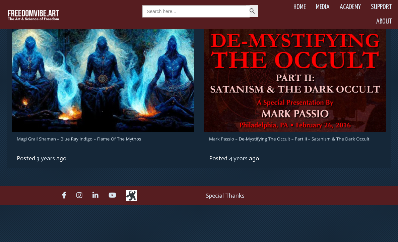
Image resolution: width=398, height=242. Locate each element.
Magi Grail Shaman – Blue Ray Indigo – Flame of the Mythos (79, 139)
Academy (350, 7)
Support (381, 7)
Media (323, 7)
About (384, 21)
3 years (46, 158)
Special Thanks (225, 195)
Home (299, 7)
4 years (238, 158)
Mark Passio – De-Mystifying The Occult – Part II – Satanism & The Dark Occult (289, 139)
